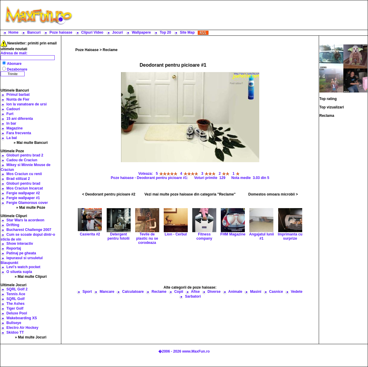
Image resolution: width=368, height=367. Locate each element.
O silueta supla (19, 272)
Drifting (12, 225)
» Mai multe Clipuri (31, 276)
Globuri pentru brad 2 (24, 155)
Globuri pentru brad (23, 183)
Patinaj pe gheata (21, 253)
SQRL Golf (15, 299)
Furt (9, 114)
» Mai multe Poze (30, 207)
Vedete (297, 292)
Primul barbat (17, 95)
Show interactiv (19, 243)
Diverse (214, 292)
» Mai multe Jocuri (31, 337)
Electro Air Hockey (22, 328)
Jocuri (117, 32)
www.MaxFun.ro (196, 351)
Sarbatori (193, 296)
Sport (87, 292)
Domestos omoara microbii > (273, 194)
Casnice (276, 292)
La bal (11, 138)
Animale (235, 292)
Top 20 (165, 32)
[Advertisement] (221, 15)
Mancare (107, 292)
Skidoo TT (15, 332)
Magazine (14, 128)
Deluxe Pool (16, 313)
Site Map (187, 32)
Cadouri (13, 109)
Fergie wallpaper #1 (23, 198)
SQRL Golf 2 (16, 289)
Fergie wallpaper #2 (23, 193)
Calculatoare (133, 292)
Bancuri (34, 32)
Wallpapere (141, 32)
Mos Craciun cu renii (24, 174)
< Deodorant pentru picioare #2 (108, 194)
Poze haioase (61, 32)
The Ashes (15, 304)
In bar (11, 123)
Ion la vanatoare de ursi (26, 104)
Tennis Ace (15, 294)
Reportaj (13, 248)
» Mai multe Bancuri (30, 143)
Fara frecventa (18, 133)
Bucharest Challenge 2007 (28, 230)
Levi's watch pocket (23, 267)
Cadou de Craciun (21, 160)
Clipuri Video (92, 32)
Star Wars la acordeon (25, 220)
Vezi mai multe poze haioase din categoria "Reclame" (190, 194)
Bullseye (13, 323)
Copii (178, 292)
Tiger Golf (14, 308)
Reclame (110, 50)
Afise (195, 292)
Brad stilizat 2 (18, 179)
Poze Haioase (87, 50)
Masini (255, 292)
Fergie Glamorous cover (27, 203)
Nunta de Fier (17, 99)
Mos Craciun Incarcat (24, 188)
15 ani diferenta (19, 119)
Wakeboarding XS (21, 318)
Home (13, 32)
